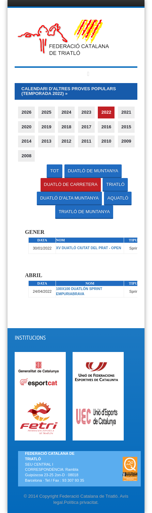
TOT (54, 170)
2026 (26, 112)
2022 (106, 112)
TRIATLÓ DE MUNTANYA (84, 211)
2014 (26, 141)
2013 (46, 141)
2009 (126, 141)
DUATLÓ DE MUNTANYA (93, 170)
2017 (86, 126)
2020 (26, 126)
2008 (26, 155)
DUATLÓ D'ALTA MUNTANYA (69, 198)
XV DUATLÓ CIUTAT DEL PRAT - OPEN (88, 248)
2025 (46, 112)
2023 (86, 112)
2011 (86, 141)
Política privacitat (80, 502)
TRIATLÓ (115, 184)
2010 (106, 141)
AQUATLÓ (117, 198)
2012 (66, 141)
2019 (46, 126)
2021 (126, 112)
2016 (106, 126)
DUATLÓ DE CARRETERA (70, 184)
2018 (66, 126)
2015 (126, 126)
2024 (66, 112)
